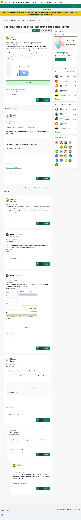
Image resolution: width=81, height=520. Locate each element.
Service (47, 20)
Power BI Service (10, 90)
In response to (14, 434)
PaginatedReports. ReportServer (17, 89)
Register (57, 6)
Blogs (55, 2)
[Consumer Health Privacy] (20, 514)
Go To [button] (73, 6)
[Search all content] (60, 9)
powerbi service (20, 90)
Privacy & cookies (61, 509)
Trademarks (77, 509)
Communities (48, 2)
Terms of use (70, 509)
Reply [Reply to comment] (46, 178)
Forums (27, 2)
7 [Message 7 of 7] (10, 218)
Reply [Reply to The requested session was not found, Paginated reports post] (46, 100)
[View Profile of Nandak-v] (11, 37)
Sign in (63, 6)
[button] (35, 30)
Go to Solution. (30, 83)
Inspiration (34, 2)
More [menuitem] (60, 2)
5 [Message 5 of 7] (10, 343)
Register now (49, 14)
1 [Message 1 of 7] (10, 94)
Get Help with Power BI (34, 20)
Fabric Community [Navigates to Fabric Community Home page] (18, 2)
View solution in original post (13, 168)
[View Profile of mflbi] (14, 430)
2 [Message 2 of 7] (10, 173)
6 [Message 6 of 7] (10, 258)
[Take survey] (60, 59)
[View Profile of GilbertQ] (14, 115)
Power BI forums (10, 20)
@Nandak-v (12, 123)
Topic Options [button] (45, 30)
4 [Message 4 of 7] (17, 483)
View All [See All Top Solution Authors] (57, 99)
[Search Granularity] (34, 9)
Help (68, 6)
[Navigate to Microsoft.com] (5, 2)
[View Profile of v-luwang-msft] (18, 234)
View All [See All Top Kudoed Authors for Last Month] (57, 132)
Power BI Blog (9, 164)
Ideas (41, 2)
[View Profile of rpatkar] (16, 199)
